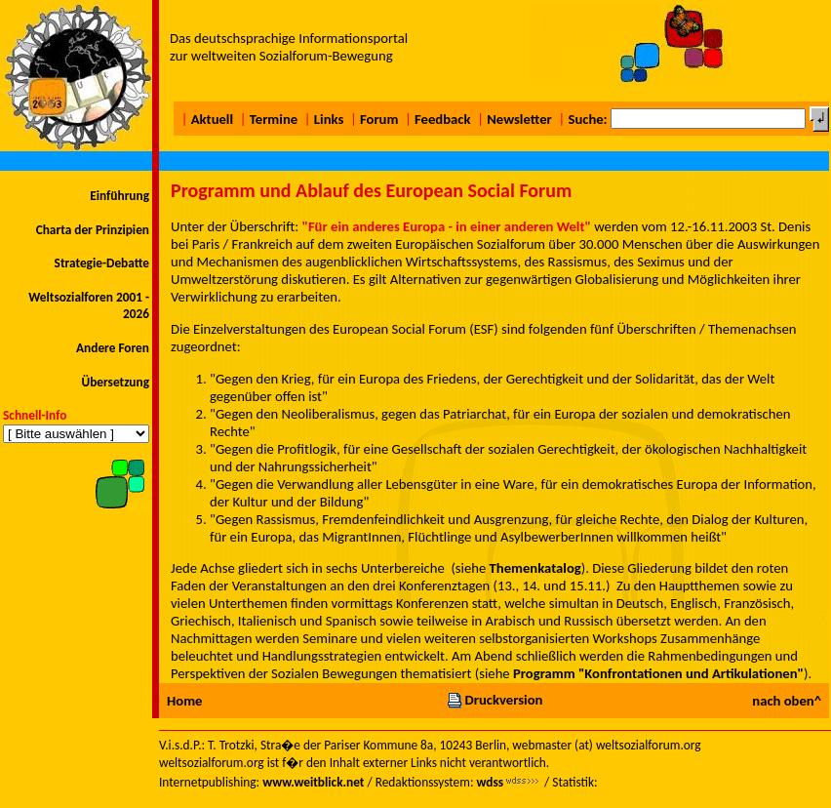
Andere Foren (112, 348)
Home (184, 700)
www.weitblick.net (313, 782)
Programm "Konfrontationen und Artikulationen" (658, 673)
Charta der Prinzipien (92, 230)
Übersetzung (115, 382)
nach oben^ (786, 700)
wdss (489, 782)
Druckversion (494, 699)
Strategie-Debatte (102, 263)
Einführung (119, 195)
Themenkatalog (535, 568)
